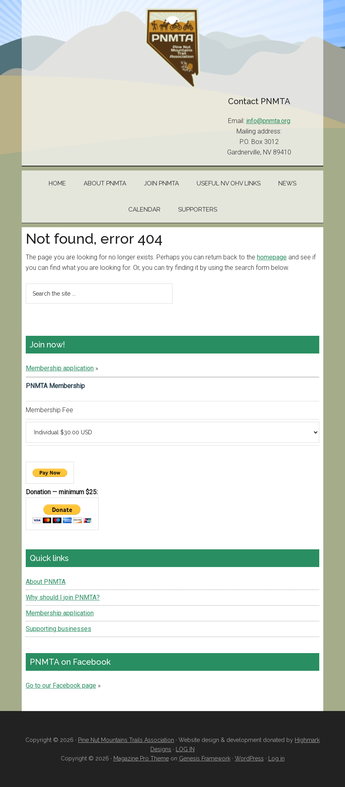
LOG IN (185, 749)
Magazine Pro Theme (141, 758)
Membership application (60, 368)
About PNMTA (46, 582)
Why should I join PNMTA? (63, 597)
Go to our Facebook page (61, 685)
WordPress (249, 758)
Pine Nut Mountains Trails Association (172, 48)
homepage (272, 257)
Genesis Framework (204, 758)
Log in (276, 758)
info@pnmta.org (268, 121)
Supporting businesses (58, 629)
